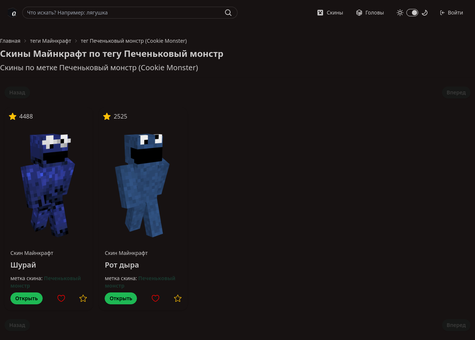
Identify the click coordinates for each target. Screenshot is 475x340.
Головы (370, 12)
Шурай (23, 265)
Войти (451, 12)
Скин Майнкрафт (31, 252)
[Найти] (228, 12)
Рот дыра (122, 265)
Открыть (26, 298)
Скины (330, 12)
